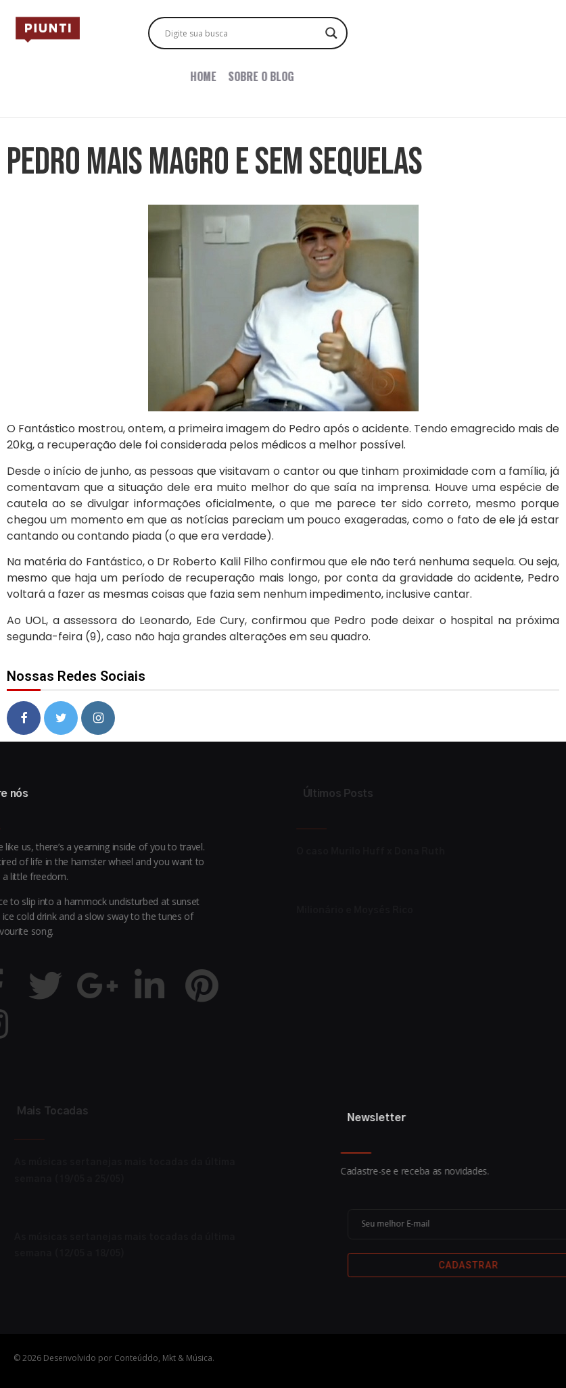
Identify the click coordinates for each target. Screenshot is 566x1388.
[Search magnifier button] (331, 33)
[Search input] (242, 33)
